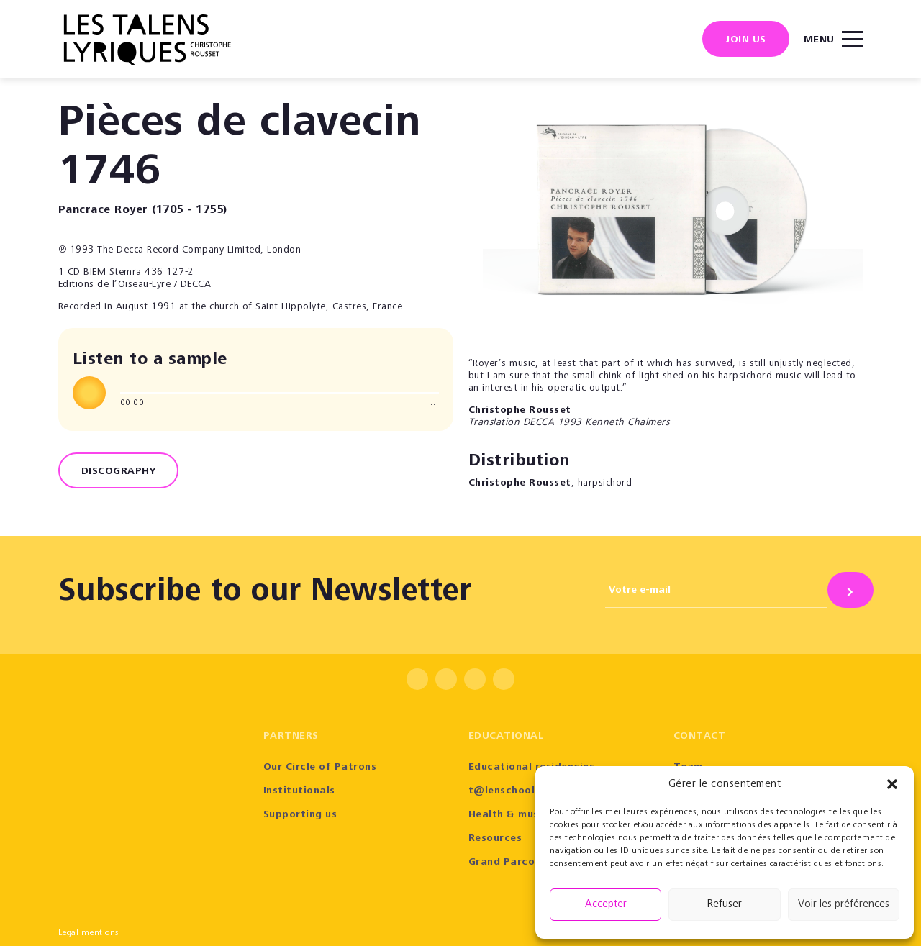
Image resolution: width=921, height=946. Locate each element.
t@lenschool (501, 791)
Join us (745, 40)
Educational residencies (531, 768)
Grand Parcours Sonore (529, 863)
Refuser (724, 904)
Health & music (508, 815)
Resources (495, 839)
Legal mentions (88, 933)
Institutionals (299, 791)
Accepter (606, 904)
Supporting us (300, 815)
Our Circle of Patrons (320, 768)
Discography (118, 472)
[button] (892, 784)
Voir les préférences (843, 904)
